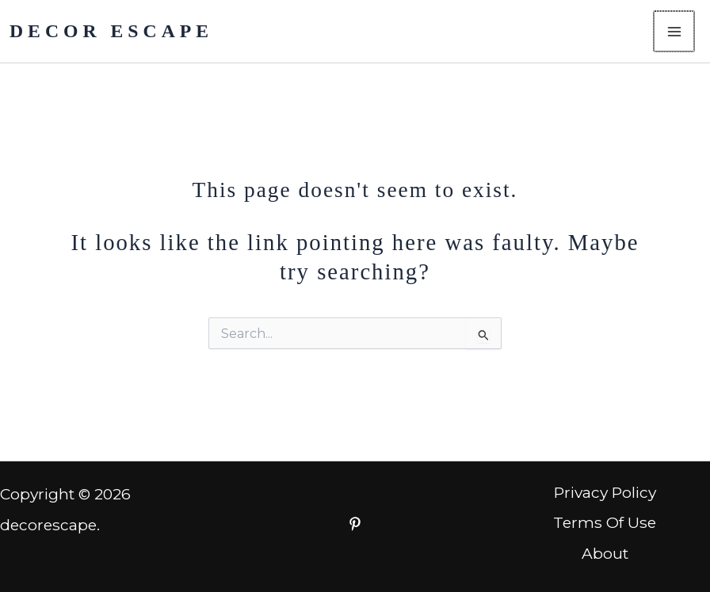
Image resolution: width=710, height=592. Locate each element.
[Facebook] (355, 524)
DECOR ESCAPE (111, 31)
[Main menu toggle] (674, 31)
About (605, 553)
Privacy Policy (605, 492)
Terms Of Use (604, 522)
